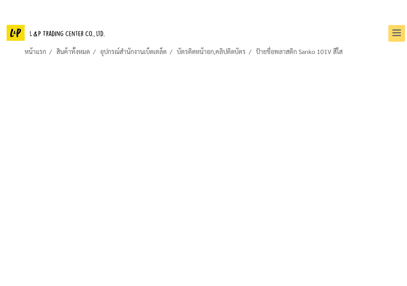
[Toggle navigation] (396, 33)
